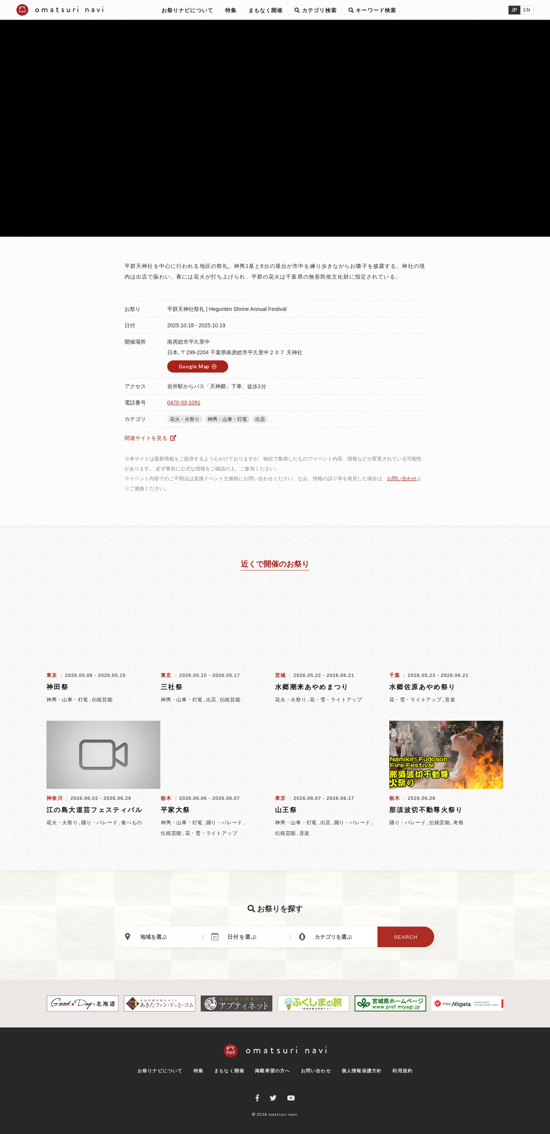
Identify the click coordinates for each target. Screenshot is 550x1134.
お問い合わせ (402, 478)
